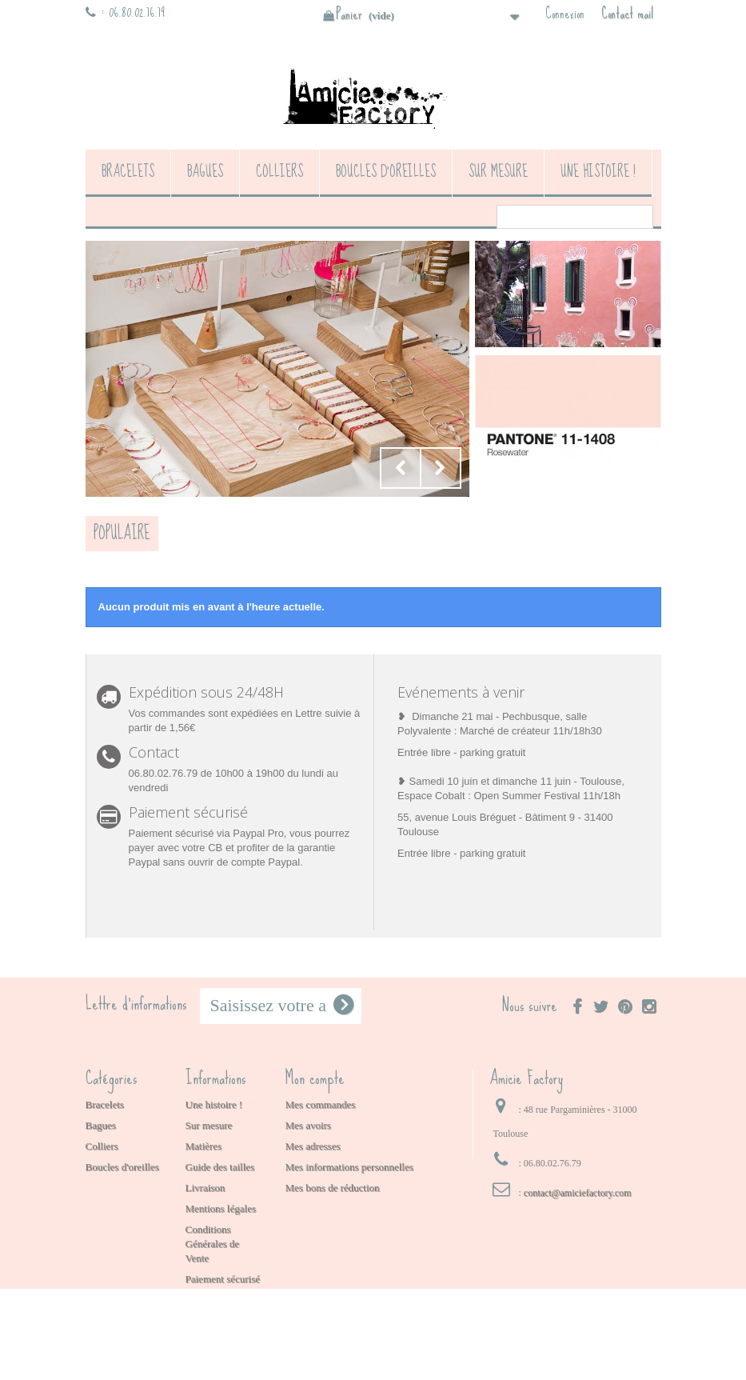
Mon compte (315, 1078)
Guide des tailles (220, 1167)
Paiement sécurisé (223, 1279)
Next (440, 468)
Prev (400, 468)
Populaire (122, 533)
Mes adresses (313, 1146)
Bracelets (128, 172)
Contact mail (627, 13)
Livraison (205, 1188)
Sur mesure (498, 172)
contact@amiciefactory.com (578, 1192)
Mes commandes (320, 1104)
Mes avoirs (308, 1125)
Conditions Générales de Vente (213, 1243)
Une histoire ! (598, 172)
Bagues (205, 172)
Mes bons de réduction (332, 1188)
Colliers (279, 172)
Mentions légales (221, 1208)
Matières (203, 1146)
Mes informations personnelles (349, 1167)
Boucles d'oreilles (386, 172)
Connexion (564, 13)
